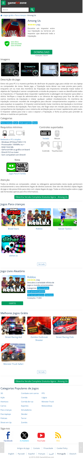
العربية (51, 454)
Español (31, 454)
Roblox (31, 277)
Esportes (24, 406)
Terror (23, 418)
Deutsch (72, 454)
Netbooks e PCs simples (11, 139)
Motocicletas (47, 406)
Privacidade (48, 448)
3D (2, 393)
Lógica (44, 397)
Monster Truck (48, 401)
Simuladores (26, 410)
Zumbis (24, 422)
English (11, 454)
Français (42, 454)
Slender (24, 414)
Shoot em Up (6, 422)
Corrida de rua (27, 401)
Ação (3, 397)
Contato (36, 448)
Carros (3, 406)
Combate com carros (30, 393)
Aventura (4, 401)
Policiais (4, 418)
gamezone (17, 2)
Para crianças (20, 15)
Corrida (24, 397)
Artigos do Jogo (23, 448)
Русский (21, 454)
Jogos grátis (9, 15)
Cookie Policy (62, 448)
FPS (43, 393)
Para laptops (6, 414)
